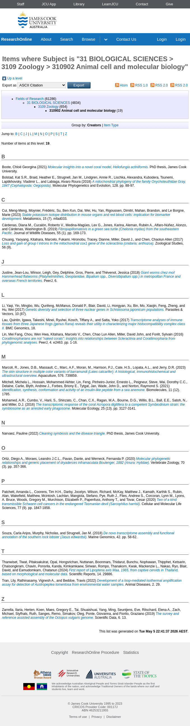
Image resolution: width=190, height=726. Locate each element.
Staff (20, 4)
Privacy (97, 716)
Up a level (14, 78)
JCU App (49, 4)
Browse (88, 39)
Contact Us (126, 39)
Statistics (131, 652)
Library (78, 4)
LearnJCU (110, 4)
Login (162, 39)
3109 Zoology (48, 107)
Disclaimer (113, 716)
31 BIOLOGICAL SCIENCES (48, 103)
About (46, 39)
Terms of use (78, 716)
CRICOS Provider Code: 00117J (94, 707)
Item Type (111, 125)
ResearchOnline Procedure (95, 652)
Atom (124, 85)
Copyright (59, 652)
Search (66, 39)
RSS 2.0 (161, 85)
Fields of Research (30, 99)
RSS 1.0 (141, 85)
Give (169, 4)
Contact (142, 4)
